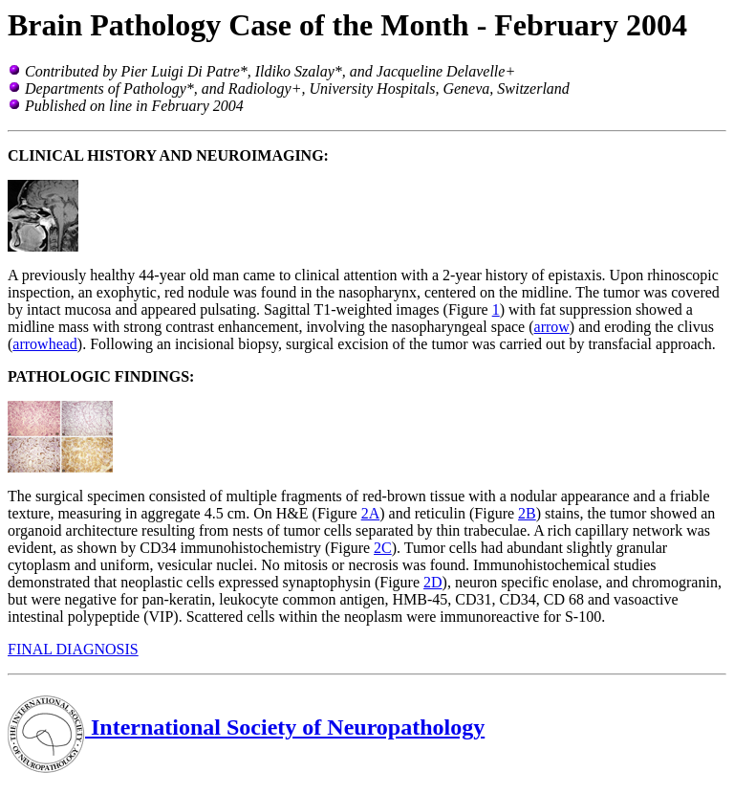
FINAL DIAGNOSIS (73, 649)
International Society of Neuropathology (246, 727)
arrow (552, 327)
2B (527, 513)
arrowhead (44, 344)
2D (433, 582)
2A (370, 513)
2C (383, 548)
